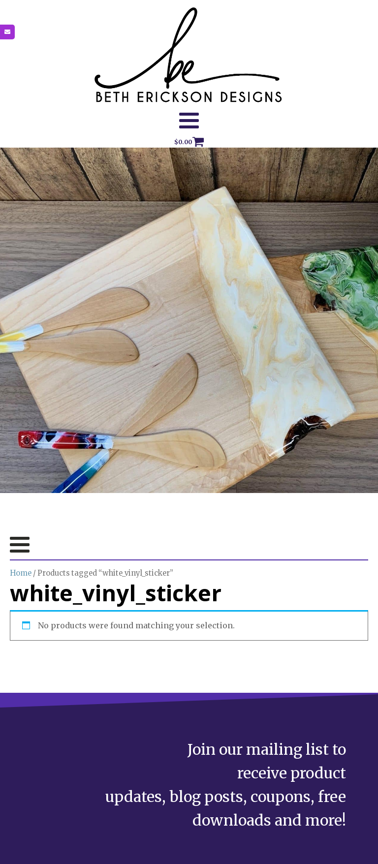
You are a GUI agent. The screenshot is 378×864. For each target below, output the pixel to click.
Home (21, 573)
